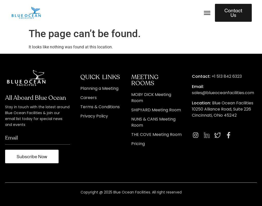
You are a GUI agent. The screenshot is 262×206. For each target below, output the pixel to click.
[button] (207, 13)
